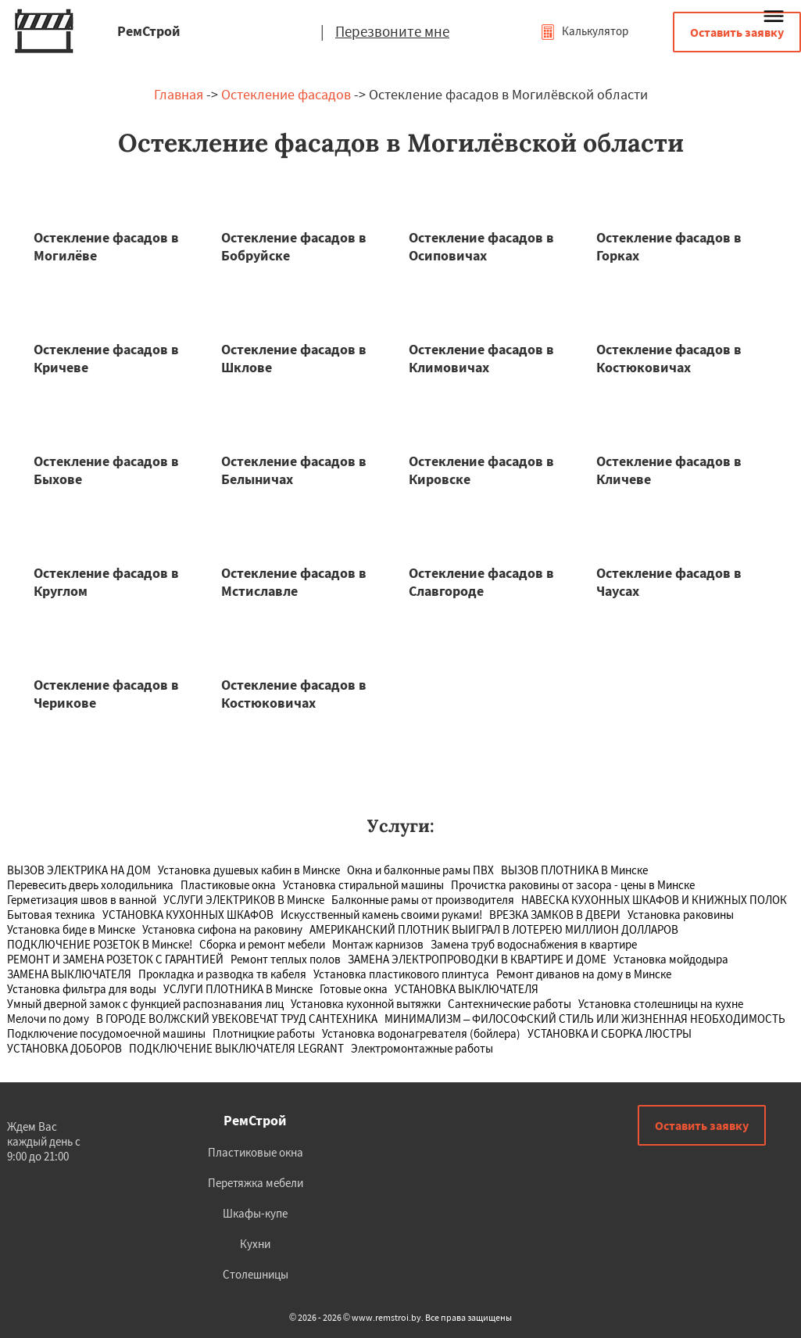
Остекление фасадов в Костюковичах (669, 358)
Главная (178, 94)
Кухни (255, 1243)
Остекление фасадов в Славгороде (481, 582)
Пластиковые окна (255, 1152)
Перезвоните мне (392, 31)
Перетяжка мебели (255, 1182)
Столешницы (255, 1274)
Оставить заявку (737, 32)
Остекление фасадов (286, 94)
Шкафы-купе (255, 1213)
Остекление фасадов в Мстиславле (294, 582)
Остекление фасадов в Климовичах (481, 358)
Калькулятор (584, 30)
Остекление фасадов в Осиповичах (481, 246)
